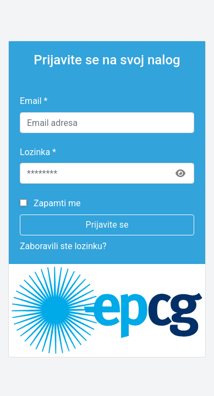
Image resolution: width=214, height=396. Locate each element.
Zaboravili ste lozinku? (63, 246)
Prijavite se (107, 224)
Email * (33, 101)
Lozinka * (38, 152)
